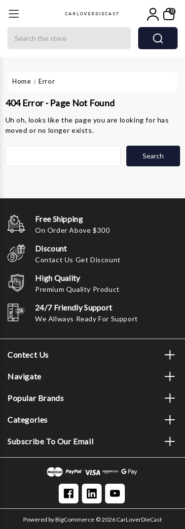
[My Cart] (169, 14)
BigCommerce (74, 519)
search (158, 38)
